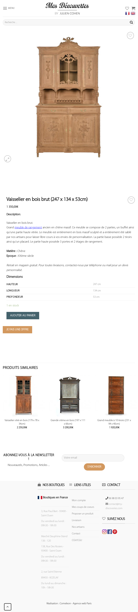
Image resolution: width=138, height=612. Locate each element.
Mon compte (79, 500)
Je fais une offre (17, 329)
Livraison (76, 520)
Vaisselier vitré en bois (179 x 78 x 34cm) (22, 422)
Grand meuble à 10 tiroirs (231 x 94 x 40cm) (114, 422)
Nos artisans (78, 527)
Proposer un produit (82, 513)
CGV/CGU (77, 540)
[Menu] (9, 8)
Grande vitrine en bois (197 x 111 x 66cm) (68, 422)
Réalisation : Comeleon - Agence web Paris (69, 603)
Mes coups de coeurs (83, 507)
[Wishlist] (131, 200)
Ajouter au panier (22, 315)
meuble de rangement (28, 227)
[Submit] (131, 22)
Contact (76, 533)
